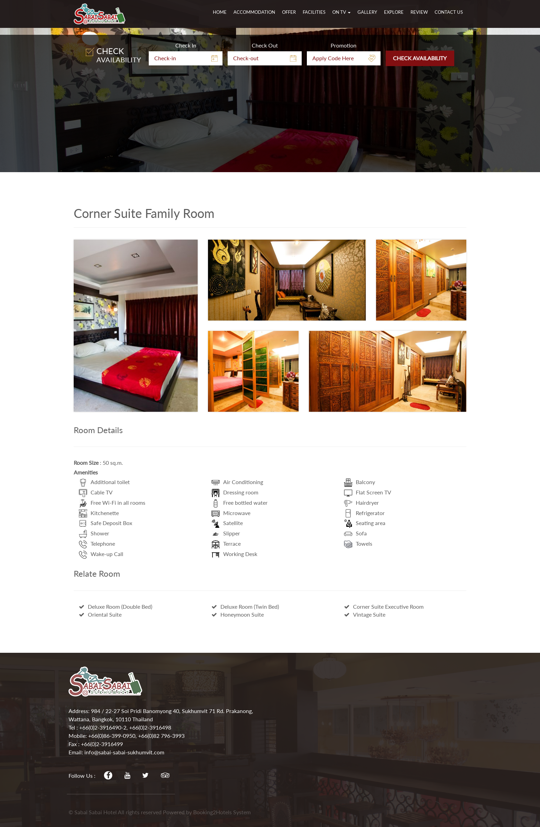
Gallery (367, 12)
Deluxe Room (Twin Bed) (245, 606)
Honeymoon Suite (237, 614)
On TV (341, 12)
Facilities (314, 12)
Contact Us (449, 12)
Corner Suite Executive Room (384, 606)
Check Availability (420, 152)
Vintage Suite (364, 614)
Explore (394, 12)
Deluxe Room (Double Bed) (115, 606)
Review (419, 12)
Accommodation (254, 12)
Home (220, 12)
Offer (289, 12)
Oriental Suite (100, 614)
